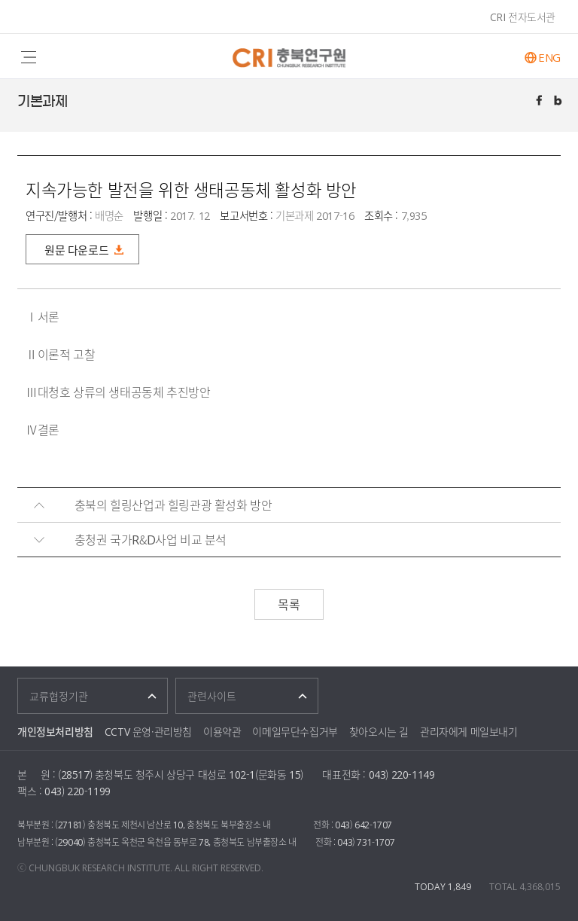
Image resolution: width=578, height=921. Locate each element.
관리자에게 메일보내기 (469, 731)
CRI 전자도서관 (522, 16)
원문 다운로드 (76, 250)
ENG (549, 57)
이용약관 (222, 731)
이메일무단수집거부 (294, 731)
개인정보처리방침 (55, 731)
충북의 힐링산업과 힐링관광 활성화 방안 (173, 505)
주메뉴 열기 (28, 56)
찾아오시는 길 (379, 731)
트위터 (559, 101)
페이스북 (540, 101)
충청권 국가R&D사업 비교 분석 (151, 539)
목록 (289, 604)
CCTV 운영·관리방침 (148, 731)
